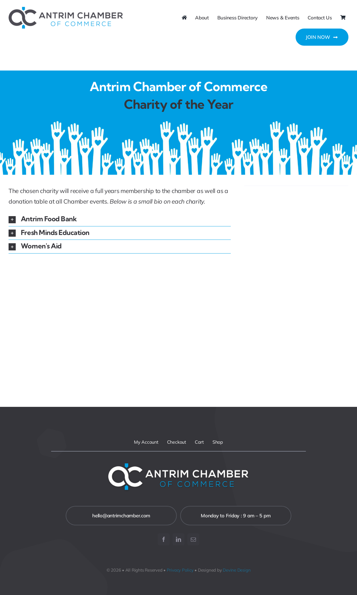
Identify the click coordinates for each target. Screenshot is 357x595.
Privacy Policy (180, 570)
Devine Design (236, 570)
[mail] (193, 539)
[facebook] (164, 539)
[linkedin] (178, 539)
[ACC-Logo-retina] (66, 9)
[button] (120, 219)
